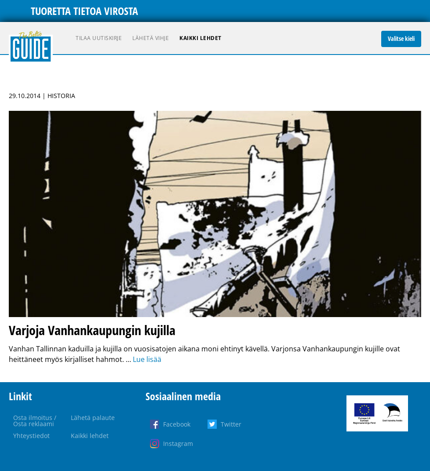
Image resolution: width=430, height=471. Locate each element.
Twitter (231, 424)
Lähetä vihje (150, 38)
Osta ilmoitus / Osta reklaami (34, 420)
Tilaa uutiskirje (99, 38)
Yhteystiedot (31, 435)
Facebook (176, 424)
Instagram (178, 443)
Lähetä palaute (93, 417)
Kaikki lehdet (200, 38)
